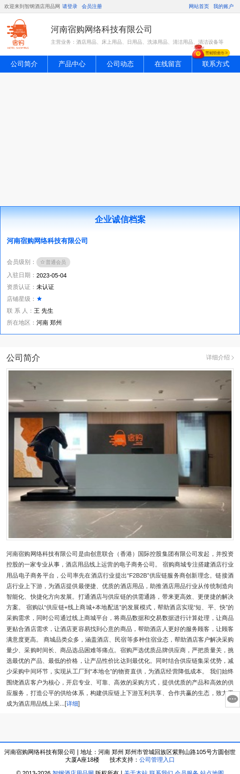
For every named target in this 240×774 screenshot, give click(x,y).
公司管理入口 (157, 759)
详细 (72, 703)
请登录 (69, 6)
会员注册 (92, 6)
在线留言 (168, 63)
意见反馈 (232, 699)
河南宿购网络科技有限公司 (101, 29)
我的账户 (223, 6)
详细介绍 (220, 357)
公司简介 (24, 63)
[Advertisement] (120, 136)
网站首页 (199, 6)
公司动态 (120, 63)
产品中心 (72, 63)
